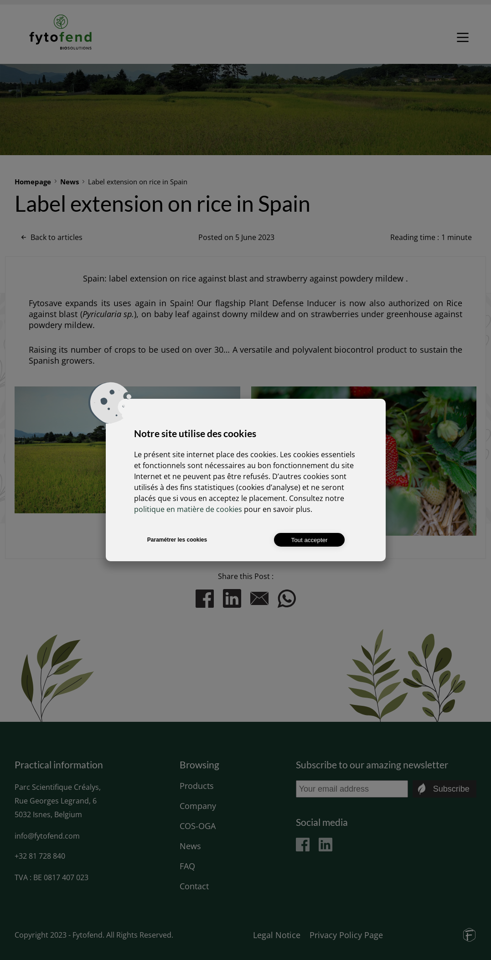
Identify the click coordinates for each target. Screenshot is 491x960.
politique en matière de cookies (188, 509)
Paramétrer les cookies (177, 540)
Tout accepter (309, 540)
